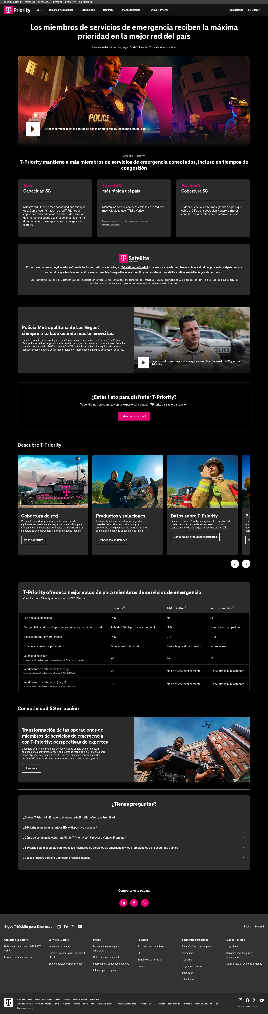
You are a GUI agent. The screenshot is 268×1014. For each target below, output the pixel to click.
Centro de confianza (43, 1004)
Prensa (57, 999)
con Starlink (134, 267)
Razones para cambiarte (151, 946)
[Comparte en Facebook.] (134, 903)
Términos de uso (145, 1004)
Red (37, 9)
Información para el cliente (83, 1004)
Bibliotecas (188, 979)
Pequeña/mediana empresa (197, 946)
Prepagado (44, 2)
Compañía (187, 953)
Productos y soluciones (60, 9)
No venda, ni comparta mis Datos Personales (200, 1004)
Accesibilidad (159, 1004)
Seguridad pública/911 (105, 1004)
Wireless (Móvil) (13, 2)
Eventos (142, 966)
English (248, 926)
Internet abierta (174, 1004)
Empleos (66, 999)
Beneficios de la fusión (150, 959)
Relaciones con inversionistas (40, 999)
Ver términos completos (164, 47)
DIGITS (141, 953)
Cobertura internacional (106, 957)
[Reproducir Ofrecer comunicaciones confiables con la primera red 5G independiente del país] (33, 129)
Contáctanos (236, 9)
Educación (187, 972)
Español (259, 926)
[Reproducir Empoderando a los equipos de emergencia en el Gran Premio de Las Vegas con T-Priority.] (143, 362)
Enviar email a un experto (18, 957)
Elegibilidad (88, 9)
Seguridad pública (192, 966)
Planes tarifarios (131, 9)
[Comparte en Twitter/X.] (145, 903)
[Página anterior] (235, 564)
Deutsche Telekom (80, 999)
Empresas (30, 2)
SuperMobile (85, 2)
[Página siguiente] (246, 564)
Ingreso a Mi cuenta (59, 946)
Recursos (108, 9)
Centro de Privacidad (62, 1004)
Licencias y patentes (25, 1008)
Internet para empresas (105, 970)
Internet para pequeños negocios (111, 963)
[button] (134, 416)
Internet (57, 2)
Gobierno (187, 959)
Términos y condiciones (126, 1004)
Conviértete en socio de (244, 963)
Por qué (158, 9)
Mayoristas (232, 946)
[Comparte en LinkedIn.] (123, 903)
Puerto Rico (94, 999)
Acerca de (21, 999)
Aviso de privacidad (24, 1004)
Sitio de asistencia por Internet (65, 963)
